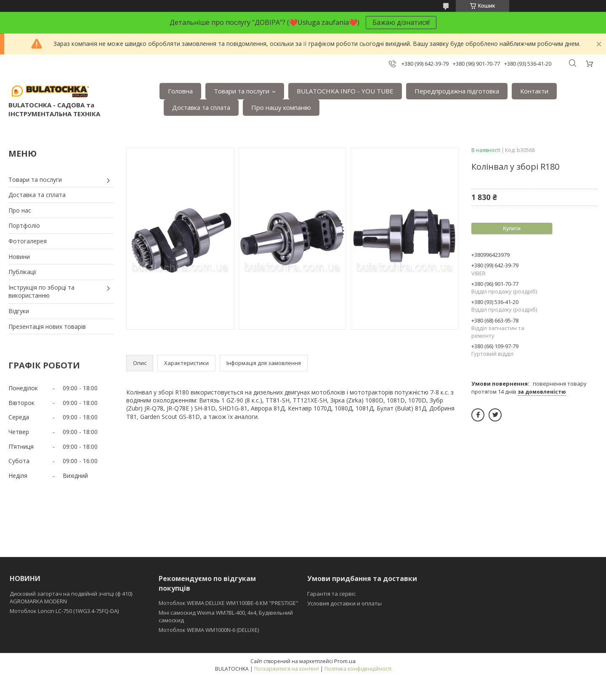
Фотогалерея (27, 241)
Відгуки (18, 311)
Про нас (19, 210)
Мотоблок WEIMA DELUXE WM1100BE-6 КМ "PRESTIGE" (228, 603)
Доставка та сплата (201, 107)
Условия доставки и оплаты (344, 603)
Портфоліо (24, 225)
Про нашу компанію (281, 107)
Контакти (534, 91)
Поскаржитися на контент (286, 668)
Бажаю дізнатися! (401, 22)
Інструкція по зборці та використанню (41, 291)
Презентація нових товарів (47, 327)
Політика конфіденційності (357, 668)
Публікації (22, 272)
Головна (180, 91)
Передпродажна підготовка (457, 91)
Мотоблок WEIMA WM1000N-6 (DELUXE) (209, 630)
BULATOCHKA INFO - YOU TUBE (345, 91)
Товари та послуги (241, 91)
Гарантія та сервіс (331, 593)
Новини (19, 257)
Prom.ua (345, 661)
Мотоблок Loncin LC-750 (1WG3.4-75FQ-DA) (64, 611)
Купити (512, 228)
